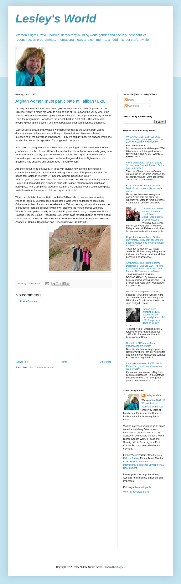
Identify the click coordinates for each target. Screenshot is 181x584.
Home (64, 362)
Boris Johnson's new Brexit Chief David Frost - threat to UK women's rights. (144, 188)
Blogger (120, 567)
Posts (129, 100)
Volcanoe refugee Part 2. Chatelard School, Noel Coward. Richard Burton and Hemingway (145, 165)
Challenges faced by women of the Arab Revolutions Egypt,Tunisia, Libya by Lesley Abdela (152, 214)
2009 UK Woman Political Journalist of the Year (153, 403)
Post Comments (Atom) (41, 367)
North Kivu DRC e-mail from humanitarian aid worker (140, 344)
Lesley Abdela (153, 395)
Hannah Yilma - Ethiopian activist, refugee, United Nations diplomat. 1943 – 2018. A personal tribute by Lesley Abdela (146, 317)
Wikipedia (146, 487)
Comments (132, 106)
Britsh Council (137, 461)
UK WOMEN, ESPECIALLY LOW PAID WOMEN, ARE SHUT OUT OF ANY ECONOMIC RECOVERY (144, 139)
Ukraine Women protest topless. (142, 291)
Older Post (105, 362)
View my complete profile (136, 491)
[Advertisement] (63, 332)
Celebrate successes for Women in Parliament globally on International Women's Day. (144, 366)
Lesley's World (55, 18)
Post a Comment (28, 301)
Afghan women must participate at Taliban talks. (60, 101)
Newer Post (22, 362)
